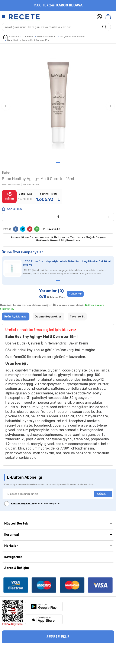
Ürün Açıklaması (15, 316)
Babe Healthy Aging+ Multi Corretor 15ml (28, 40)
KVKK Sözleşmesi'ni (22, 503)
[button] (58, 162)
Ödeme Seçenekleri (48, 316)
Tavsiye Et (53, 228)
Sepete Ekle (58, 637)
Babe (6, 172)
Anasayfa (11, 37)
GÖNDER (102, 493)
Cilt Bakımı (28, 36)
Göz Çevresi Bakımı (46, 36)
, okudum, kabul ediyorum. (32, 503)
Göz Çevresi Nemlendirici (72, 36)
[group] (58, 103)
